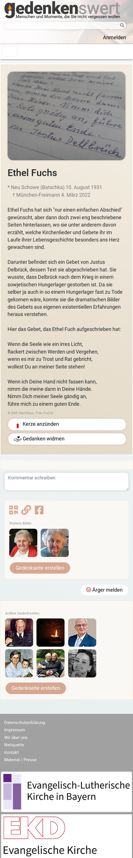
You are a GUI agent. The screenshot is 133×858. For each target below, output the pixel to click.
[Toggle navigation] (9, 51)
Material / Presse (20, 759)
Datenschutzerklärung (24, 722)
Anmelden (114, 37)
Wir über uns (15, 737)
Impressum (14, 729)
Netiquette (14, 744)
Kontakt (11, 752)
